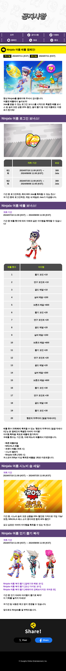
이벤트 (54, 35)
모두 (12, 35)
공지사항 (33, 35)
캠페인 (12, 40)
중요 (54, 40)
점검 (33, 40)
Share (44, 640)
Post (22, 640)
